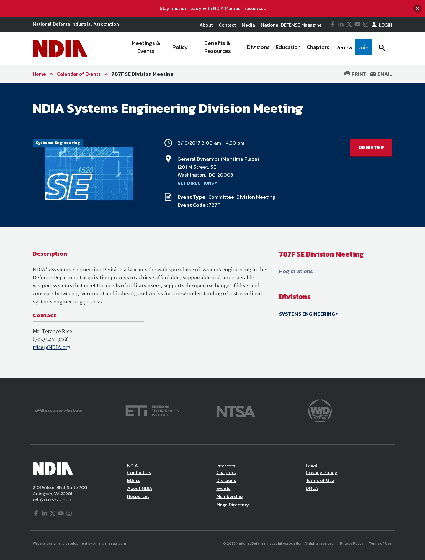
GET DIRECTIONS (195, 182)
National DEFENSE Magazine (291, 24)
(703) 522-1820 (55, 499)
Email (381, 74)
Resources (138, 496)
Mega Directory (232, 504)
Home (39, 74)
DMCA (312, 488)
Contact (227, 24)
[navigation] (247, 48)
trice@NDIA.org (51, 348)
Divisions (226, 480)
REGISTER (371, 147)
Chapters (226, 472)
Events (223, 488)
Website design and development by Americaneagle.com (80, 543)
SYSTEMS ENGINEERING (307, 314)
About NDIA (139, 488)
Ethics (133, 480)
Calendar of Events (79, 74)
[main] (212, 230)
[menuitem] (146, 48)
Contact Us (139, 472)
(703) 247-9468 (51, 340)
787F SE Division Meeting (143, 74)
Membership (229, 496)
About (206, 24)
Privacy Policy (321, 472)
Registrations (296, 271)
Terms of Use (320, 480)
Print (355, 74)
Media (248, 24)
